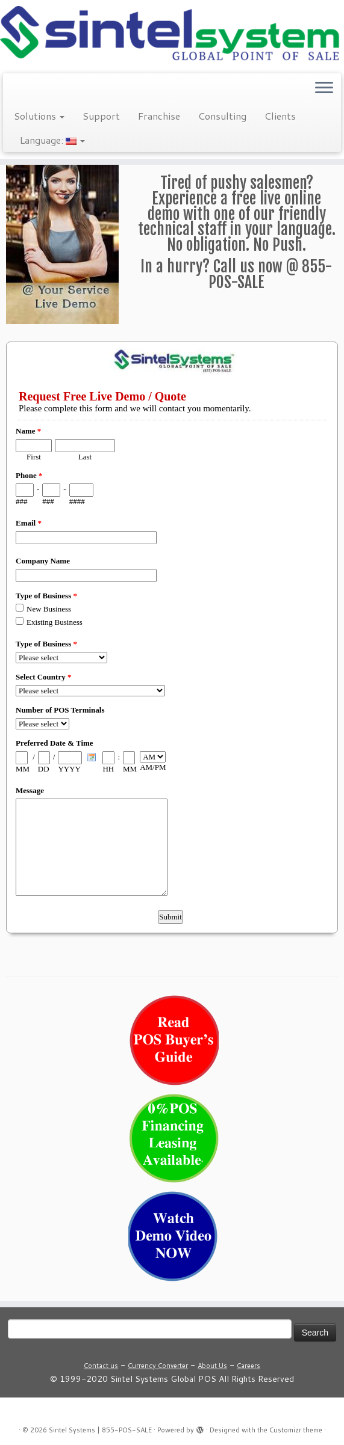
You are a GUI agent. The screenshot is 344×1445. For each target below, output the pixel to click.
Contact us (101, 1365)
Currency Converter (158, 1365)
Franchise (159, 116)
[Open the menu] (324, 89)
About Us (212, 1365)
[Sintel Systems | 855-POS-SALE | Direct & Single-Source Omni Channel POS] (172, 35)
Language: (52, 140)
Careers (248, 1365)
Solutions (39, 116)
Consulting (222, 116)
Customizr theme (295, 1430)
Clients (280, 116)
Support (101, 116)
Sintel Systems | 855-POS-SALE (100, 1430)
